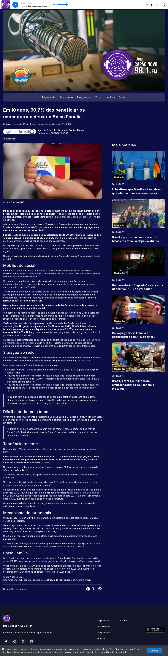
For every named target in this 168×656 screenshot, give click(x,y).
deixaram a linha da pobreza (84, 492)
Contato (123, 97)
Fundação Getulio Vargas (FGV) (76, 217)
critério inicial (12, 558)
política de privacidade (115, 652)
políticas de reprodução (58, 580)
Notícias (111, 97)
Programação (84, 97)
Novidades (9, 138)
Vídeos (98, 97)
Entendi (154, 650)
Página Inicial (48, 97)
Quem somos (66, 97)
